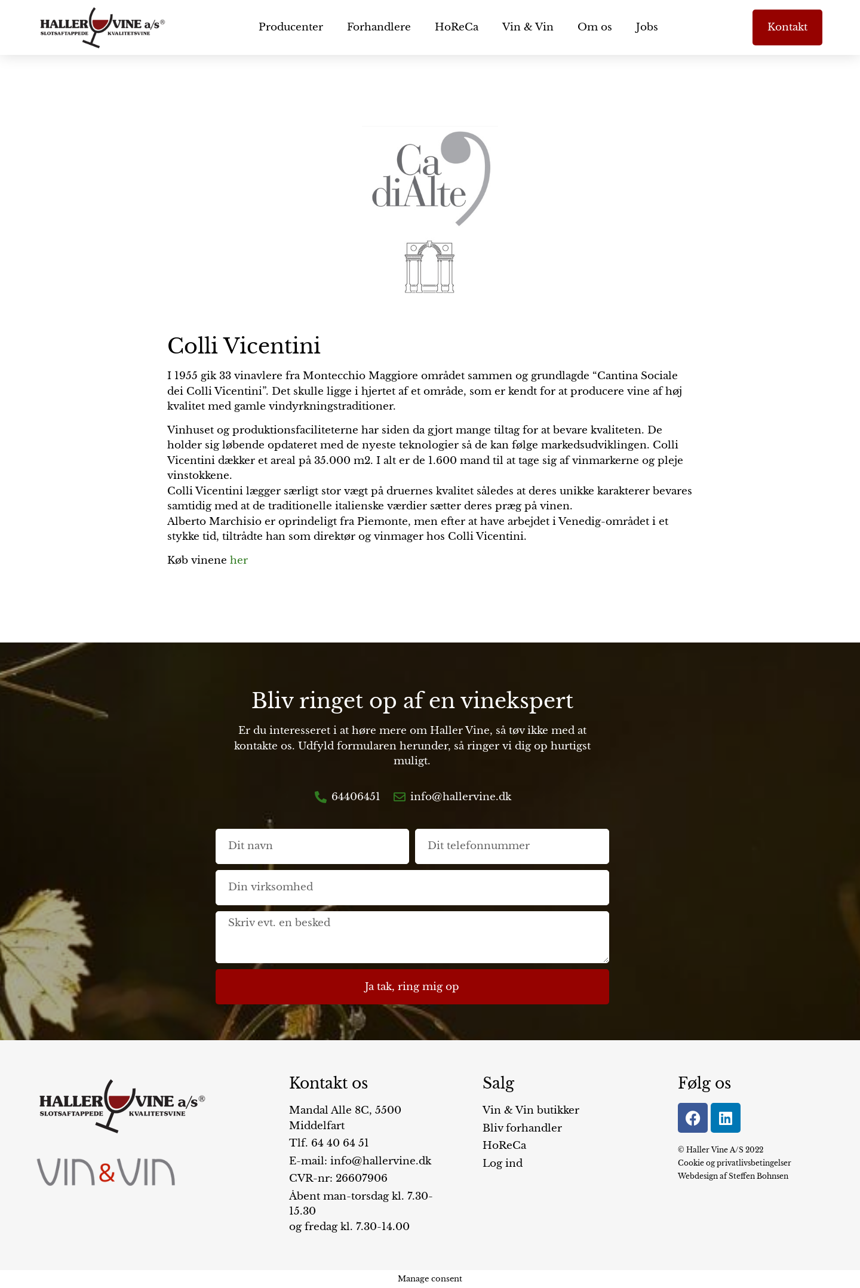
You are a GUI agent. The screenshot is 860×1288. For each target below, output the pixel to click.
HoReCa (456, 27)
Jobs (647, 27)
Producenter (291, 27)
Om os (595, 27)
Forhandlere (379, 27)
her (239, 560)
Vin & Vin (528, 27)
